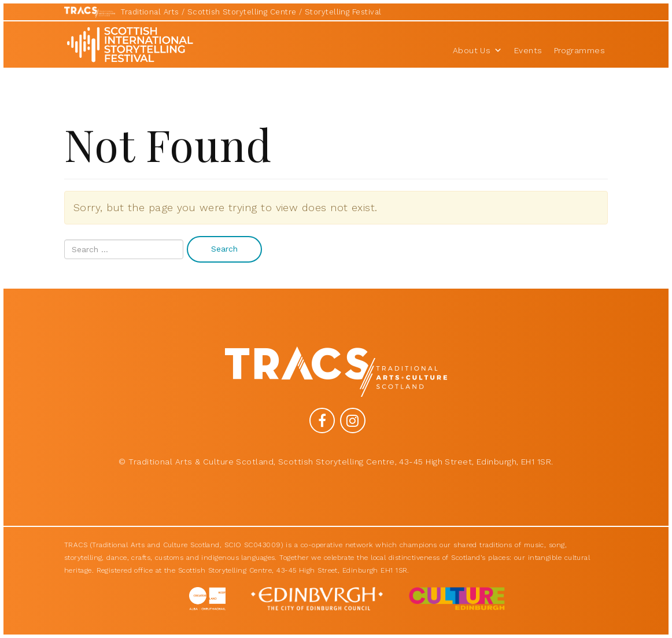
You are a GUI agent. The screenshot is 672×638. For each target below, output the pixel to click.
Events (528, 50)
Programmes (579, 50)
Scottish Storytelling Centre (242, 12)
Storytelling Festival (343, 12)
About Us (478, 50)
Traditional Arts (150, 12)
